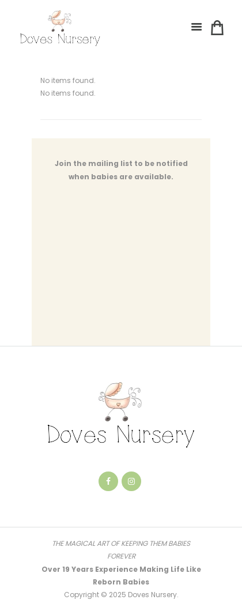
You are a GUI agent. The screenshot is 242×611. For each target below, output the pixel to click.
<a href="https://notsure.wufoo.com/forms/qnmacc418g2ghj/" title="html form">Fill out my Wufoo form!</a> (121, 271)
